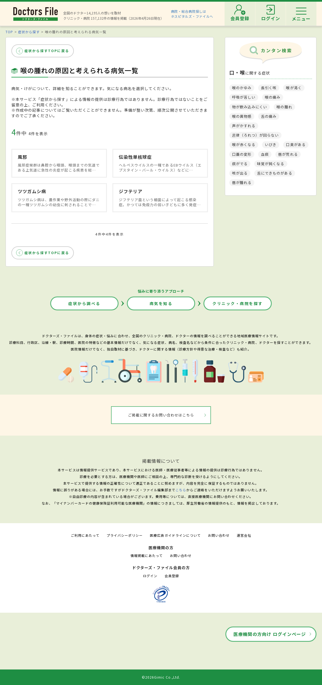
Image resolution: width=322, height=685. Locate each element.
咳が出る (240, 173)
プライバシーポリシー (125, 535)
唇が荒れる (288, 154)
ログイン (150, 575)
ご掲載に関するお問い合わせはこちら (161, 415)
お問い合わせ (219, 535)
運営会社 (244, 535)
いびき (270, 144)
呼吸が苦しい (243, 97)
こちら (180, 489)
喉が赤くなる (243, 144)
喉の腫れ (284, 106)
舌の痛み (268, 116)
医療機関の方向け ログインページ (269, 634)
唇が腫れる (241, 182)
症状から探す (29, 31)
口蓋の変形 (241, 154)
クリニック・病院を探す (237, 303)
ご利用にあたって (85, 535)
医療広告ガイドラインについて (175, 535)
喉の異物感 (241, 116)
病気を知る (161, 303)
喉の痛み (272, 97)
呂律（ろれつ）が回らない (255, 135)
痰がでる (240, 163)
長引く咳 (268, 87)
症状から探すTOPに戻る (46, 50)
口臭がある (295, 144)
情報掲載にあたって (146, 555)
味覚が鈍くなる (270, 163)
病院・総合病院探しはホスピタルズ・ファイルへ (192, 14)
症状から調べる (84, 303)
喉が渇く (293, 87)
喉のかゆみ (241, 87)
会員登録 (172, 575)
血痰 (265, 154)
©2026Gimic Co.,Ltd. (161, 677)
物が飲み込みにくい (249, 106)
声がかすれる (243, 125)
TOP (9, 31)
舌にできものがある (274, 173)
